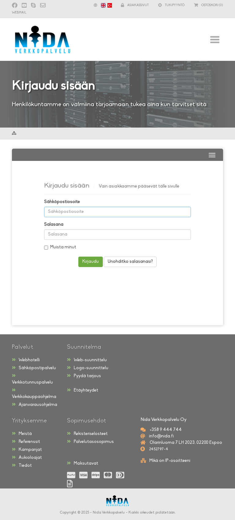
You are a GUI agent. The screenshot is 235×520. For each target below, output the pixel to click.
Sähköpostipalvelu (34, 368)
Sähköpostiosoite (62, 202)
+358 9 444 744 (165, 430)
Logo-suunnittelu (87, 368)
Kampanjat (27, 449)
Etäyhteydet (82, 390)
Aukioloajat (27, 457)
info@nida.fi (161, 436)
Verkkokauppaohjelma (34, 393)
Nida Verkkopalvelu (109, 512)
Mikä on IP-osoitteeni (169, 461)
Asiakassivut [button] (135, 5)
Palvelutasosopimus (90, 441)
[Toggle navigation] (215, 39)
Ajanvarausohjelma (34, 404)
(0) (208, 5)
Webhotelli (26, 360)
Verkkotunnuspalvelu (32, 379)
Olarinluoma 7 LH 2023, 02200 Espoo (185, 442)
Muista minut (60, 247)
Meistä (22, 433)
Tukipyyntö (171, 5)
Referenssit (26, 441)
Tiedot (22, 465)
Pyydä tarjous (84, 375)
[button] (101, 5)
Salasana (53, 224)
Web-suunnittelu (87, 360)
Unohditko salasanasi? (130, 261)
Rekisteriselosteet (87, 433)
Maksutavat (82, 463)
